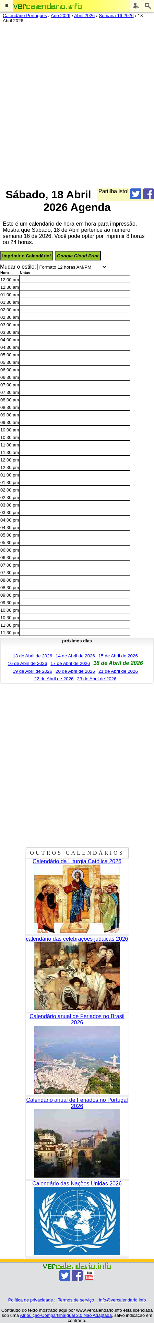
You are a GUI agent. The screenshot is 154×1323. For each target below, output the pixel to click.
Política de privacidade (30, 1300)
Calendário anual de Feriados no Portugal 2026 (77, 1103)
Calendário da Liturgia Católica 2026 (77, 861)
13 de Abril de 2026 (32, 655)
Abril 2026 (84, 15)
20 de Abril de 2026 (75, 671)
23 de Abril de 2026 (97, 678)
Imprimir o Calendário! (26, 255)
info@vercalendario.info (122, 1300)
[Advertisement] (77, 104)
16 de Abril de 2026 (27, 663)
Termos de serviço (76, 1300)
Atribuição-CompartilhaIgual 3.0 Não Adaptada (66, 1315)
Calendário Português (25, 15)
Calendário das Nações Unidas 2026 (77, 1183)
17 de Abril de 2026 (70, 663)
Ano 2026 (60, 15)
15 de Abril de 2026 (118, 655)
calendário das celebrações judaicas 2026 (77, 939)
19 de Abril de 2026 (32, 671)
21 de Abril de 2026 (118, 671)
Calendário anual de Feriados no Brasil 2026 (77, 1019)
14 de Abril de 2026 (75, 655)
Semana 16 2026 (116, 15)
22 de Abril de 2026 (54, 678)
